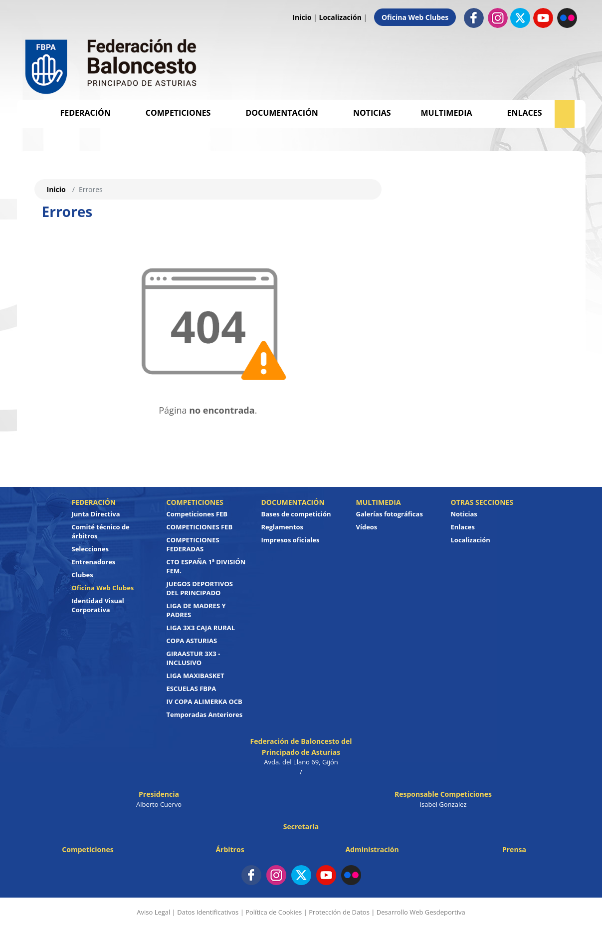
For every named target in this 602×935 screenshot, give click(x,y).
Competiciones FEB (197, 513)
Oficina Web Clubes (415, 17)
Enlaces (524, 112)
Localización (340, 17)
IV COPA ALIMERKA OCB (204, 701)
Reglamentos (282, 526)
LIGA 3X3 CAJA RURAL (201, 627)
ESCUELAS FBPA (191, 688)
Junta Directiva (96, 513)
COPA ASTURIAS (192, 640)
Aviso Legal (153, 912)
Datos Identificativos (207, 912)
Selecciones (90, 548)
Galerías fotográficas (389, 513)
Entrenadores (94, 561)
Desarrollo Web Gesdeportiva (421, 912)
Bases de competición (296, 513)
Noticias (372, 112)
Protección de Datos (339, 912)
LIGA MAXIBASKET (195, 675)
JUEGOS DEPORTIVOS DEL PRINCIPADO (200, 588)
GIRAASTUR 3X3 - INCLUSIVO (193, 658)
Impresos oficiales (290, 539)
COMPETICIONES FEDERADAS (193, 544)
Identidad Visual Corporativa (98, 605)
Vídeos (367, 526)
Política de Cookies (273, 912)
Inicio (301, 17)
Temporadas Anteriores (205, 714)
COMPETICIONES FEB (200, 526)
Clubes (82, 574)
